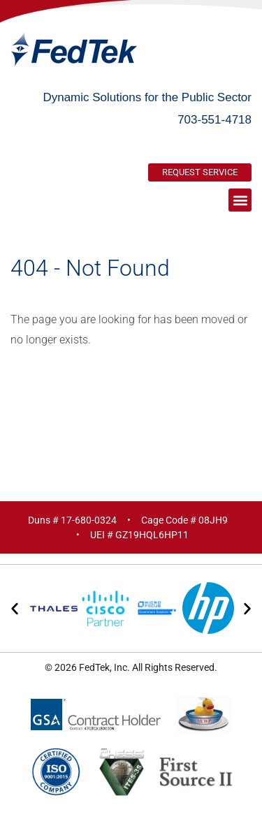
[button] (240, 200)
